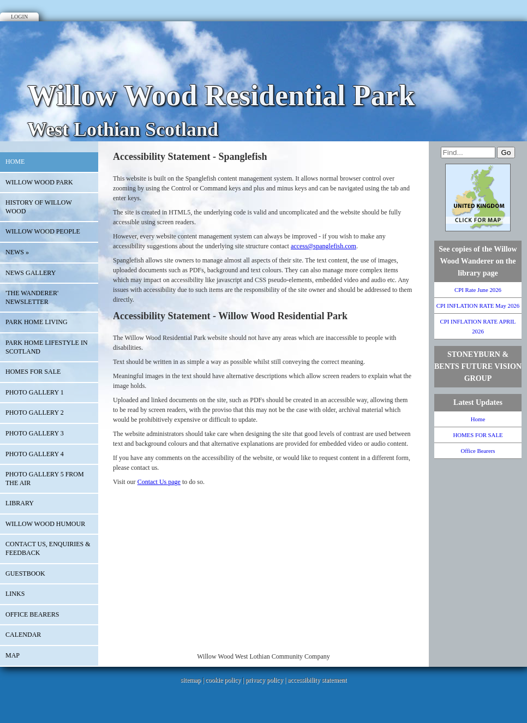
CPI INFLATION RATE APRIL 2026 (478, 326)
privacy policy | (266, 680)
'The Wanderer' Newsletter (31, 297)
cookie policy (223, 680)
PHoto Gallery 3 (34, 433)
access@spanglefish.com (323, 246)
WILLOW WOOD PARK (39, 182)
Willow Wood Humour (45, 524)
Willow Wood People (42, 231)
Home (15, 161)
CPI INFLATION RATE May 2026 (477, 305)
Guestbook (25, 573)
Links (15, 593)
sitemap (191, 680)
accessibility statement (317, 680)
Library (19, 503)
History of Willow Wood (38, 207)
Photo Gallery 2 (34, 412)
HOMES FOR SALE (33, 371)
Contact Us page (159, 482)
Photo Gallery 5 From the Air (44, 478)
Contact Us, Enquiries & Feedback (48, 548)
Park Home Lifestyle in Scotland (46, 347)
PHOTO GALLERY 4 (34, 454)
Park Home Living (36, 322)
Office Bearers (32, 614)
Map (12, 655)
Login (19, 17)
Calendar (23, 634)
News (17, 252)
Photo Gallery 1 (34, 392)
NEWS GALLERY (30, 273)
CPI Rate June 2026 (477, 289)
